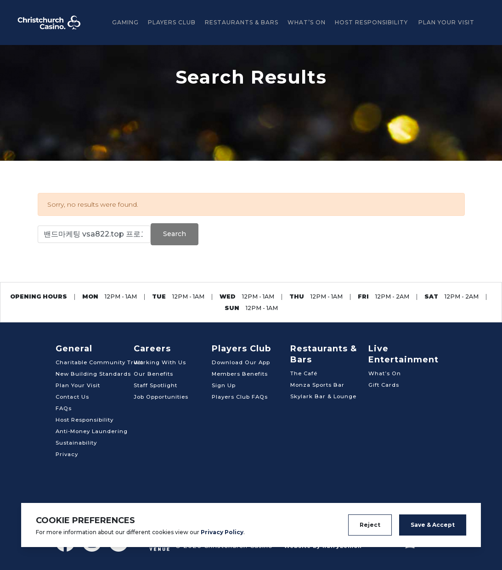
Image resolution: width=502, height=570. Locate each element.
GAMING (125, 22)
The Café (303, 373)
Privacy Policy (222, 532)
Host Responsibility (371, 22)
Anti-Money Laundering (92, 431)
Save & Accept (433, 524)
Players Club (172, 22)
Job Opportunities (161, 397)
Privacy (67, 454)
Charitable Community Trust (99, 362)
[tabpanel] (251, 103)
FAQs (64, 408)
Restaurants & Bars (241, 22)
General (74, 349)
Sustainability (76, 443)
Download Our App (241, 362)
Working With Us (160, 362)
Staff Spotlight (155, 385)
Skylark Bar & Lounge (323, 396)
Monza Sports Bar (317, 385)
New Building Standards (93, 374)
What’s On (307, 22)
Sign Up (224, 385)
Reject (370, 524)
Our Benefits (153, 374)
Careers (152, 349)
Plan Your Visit (446, 22)
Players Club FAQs (240, 397)
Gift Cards (383, 385)
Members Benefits (240, 374)
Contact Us (72, 397)
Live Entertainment (403, 354)
